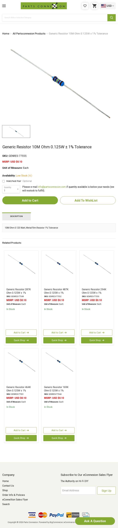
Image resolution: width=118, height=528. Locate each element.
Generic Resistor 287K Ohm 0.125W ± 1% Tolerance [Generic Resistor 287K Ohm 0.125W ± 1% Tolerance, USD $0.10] (18, 293)
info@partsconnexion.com (52, 186)
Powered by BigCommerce (50, 522)
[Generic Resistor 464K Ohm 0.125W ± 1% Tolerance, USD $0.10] (21, 365)
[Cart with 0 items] (94, 5)
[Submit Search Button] (111, 17)
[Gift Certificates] (85, 5)
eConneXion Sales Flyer (15, 499)
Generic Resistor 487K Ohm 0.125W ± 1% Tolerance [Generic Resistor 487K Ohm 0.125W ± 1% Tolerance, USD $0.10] (56, 293)
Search (6, 504)
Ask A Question (95, 521)
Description (16, 216)
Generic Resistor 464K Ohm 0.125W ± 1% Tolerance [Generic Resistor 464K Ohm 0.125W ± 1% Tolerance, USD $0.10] (18, 390)
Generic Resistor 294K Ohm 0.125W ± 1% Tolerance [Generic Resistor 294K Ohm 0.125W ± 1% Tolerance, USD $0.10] (94, 293)
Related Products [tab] (11, 242)
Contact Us (8, 485)
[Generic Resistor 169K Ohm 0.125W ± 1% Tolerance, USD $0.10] (59, 365)
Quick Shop (21, 340)
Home (5, 481)
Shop (5, 490)
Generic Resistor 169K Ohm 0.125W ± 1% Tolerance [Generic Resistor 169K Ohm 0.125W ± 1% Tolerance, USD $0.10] (56, 390)
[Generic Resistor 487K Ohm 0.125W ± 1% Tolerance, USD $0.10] (59, 267)
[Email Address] (78, 490)
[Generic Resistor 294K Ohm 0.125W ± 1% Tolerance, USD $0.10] (96, 267)
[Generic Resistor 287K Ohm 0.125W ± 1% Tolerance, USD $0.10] (21, 267)
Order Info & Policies (13, 495)
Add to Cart (21, 333)
